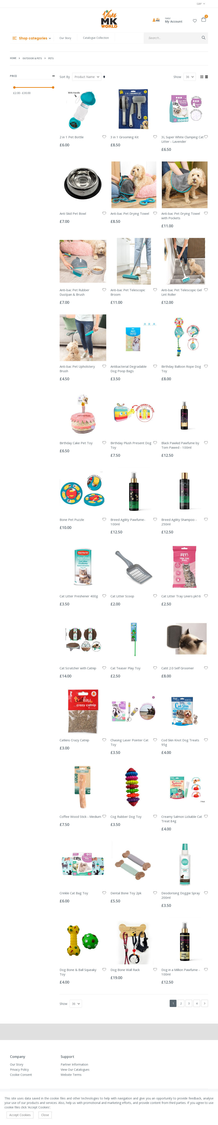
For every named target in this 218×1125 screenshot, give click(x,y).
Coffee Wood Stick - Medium (80, 816)
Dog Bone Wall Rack (125, 970)
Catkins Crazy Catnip (74, 740)
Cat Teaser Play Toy (125, 668)
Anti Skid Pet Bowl (73, 213)
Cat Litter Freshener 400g (79, 596)
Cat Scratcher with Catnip (78, 668)
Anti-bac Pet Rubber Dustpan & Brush (74, 292)
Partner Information (74, 1064)
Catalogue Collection (96, 38)
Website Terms (71, 1075)
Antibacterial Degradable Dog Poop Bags (128, 368)
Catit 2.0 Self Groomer (177, 668)
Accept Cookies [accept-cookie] (20, 1115)
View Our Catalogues (75, 1069)
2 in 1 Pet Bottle (72, 137)
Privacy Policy (19, 1069)
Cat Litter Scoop (122, 596)
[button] (195, 20)
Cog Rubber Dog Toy (126, 816)
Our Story (65, 38)
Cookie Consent (21, 1075)
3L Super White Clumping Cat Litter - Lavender (182, 139)
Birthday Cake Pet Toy (76, 443)
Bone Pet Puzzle (72, 519)
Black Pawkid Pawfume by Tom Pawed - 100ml (180, 445)
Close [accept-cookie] (45, 1115)
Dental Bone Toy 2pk (125, 893)
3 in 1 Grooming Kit (124, 137)
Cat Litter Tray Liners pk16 (181, 596)
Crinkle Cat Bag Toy (74, 893)
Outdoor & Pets (32, 58)
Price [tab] (32, 76)
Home (13, 58)
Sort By (65, 77)
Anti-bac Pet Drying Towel (129, 213)
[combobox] (176, 38)
